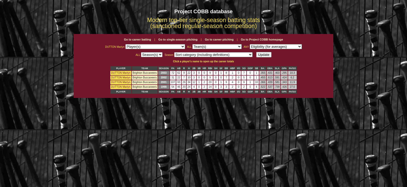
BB (226, 68)
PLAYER (121, 68)
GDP (250, 68)
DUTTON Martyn (121, 72)
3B (199, 68)
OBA (270, 68)
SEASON (164, 68)
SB (256, 68)
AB (178, 68)
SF (221, 68)
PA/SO (292, 68)
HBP (232, 68)
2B (194, 68)
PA (172, 68)
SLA (277, 68)
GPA (284, 68)
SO (244, 68)
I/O (238, 68)
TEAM (144, 68)
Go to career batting (137, 39)
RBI (210, 68)
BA (262, 68)
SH (216, 68)
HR (204, 68)
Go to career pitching (219, 39)
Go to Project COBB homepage (262, 39)
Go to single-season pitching (178, 39)
